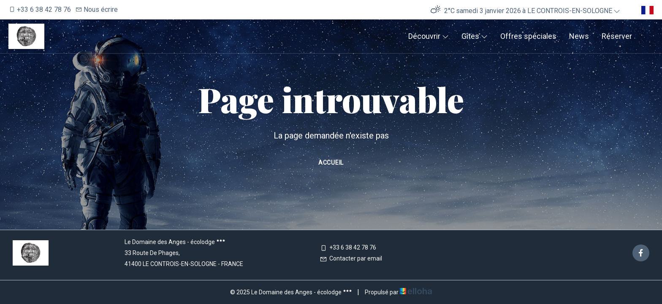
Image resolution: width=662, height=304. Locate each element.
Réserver (617, 36)
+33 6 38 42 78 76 (348, 247)
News (579, 36)
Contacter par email (351, 258)
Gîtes (474, 36)
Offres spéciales (528, 36)
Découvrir (428, 36)
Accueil (331, 162)
